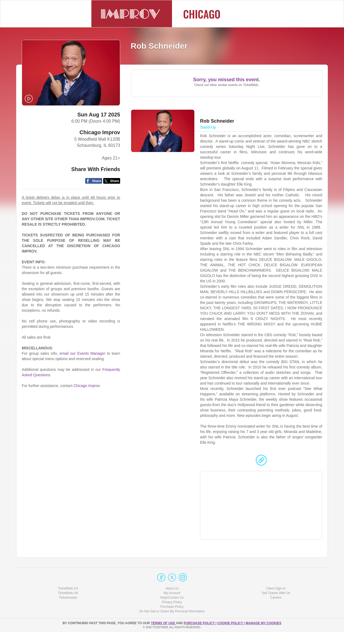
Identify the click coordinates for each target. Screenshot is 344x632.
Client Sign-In (276, 588)
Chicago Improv (100, 132)
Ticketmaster (68, 597)
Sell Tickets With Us (276, 593)
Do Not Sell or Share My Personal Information (172, 611)
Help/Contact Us (172, 597)
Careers (276, 597)
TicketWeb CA (68, 588)
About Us (171, 588)
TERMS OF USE (163, 623)
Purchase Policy (172, 607)
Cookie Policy (230, 623)
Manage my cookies (263, 623)
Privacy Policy (172, 602)
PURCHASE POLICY (200, 623)
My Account (172, 593)
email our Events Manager (82, 353)
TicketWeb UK (68, 593)
